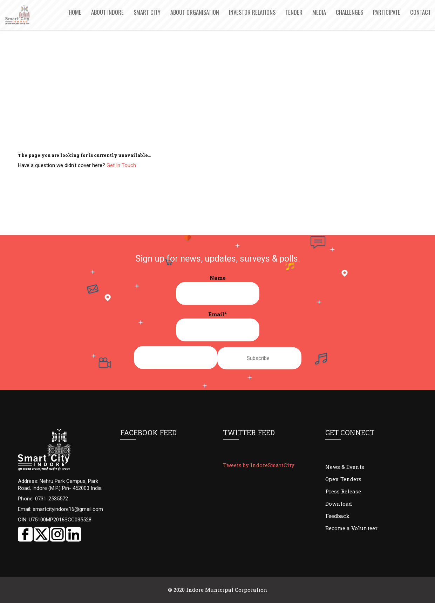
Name (217, 289)
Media (319, 12)
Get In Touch (121, 165)
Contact (420, 12)
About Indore (107, 12)
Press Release (343, 491)
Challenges (349, 12)
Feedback (337, 515)
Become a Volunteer (351, 528)
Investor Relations (252, 12)
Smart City (147, 12)
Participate (386, 12)
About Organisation (194, 12)
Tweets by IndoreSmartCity (258, 465)
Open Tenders (343, 479)
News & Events (344, 466)
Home (75, 12)
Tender (294, 12)
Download (338, 503)
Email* (217, 326)
